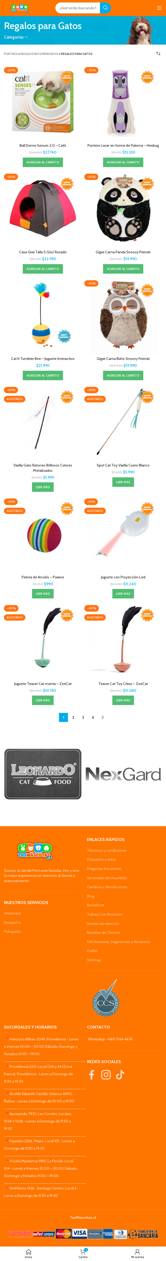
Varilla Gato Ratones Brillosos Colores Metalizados (42, 468)
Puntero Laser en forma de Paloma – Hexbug (123, 145)
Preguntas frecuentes (104, 868)
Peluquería (12, 931)
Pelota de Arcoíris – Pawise (43, 577)
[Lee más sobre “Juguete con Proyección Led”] (123, 593)
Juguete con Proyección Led (123, 577)
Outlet (92, 950)
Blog (90, 896)
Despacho (12, 922)
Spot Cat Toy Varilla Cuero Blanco (123, 465)
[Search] (83, 7)
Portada (11, 54)
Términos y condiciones (107, 850)
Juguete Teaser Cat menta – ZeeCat (43, 683)
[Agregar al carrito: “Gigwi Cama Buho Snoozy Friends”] (123, 375)
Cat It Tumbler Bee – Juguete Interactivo (43, 358)
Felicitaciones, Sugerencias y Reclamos (118, 941)
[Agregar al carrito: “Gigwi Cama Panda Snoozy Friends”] (123, 269)
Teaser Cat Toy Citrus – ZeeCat (123, 683)
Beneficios (95, 905)
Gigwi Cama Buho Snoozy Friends (123, 358)
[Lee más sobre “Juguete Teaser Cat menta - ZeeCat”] (43, 700)
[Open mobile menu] (159, 8)
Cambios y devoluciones (107, 886)
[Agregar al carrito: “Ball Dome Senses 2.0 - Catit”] (43, 162)
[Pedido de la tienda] (158, 54)
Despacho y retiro (101, 859)
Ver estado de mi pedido (107, 877)
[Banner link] (43, 774)
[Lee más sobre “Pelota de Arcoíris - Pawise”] (43, 593)
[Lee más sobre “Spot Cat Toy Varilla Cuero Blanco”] (123, 482)
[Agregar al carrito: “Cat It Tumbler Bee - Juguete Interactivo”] (43, 375)
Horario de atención (103, 923)
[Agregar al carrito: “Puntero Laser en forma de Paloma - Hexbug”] (123, 162)
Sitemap (94, 960)
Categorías (14, 37)
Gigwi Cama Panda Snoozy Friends (123, 252)
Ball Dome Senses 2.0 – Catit (43, 145)
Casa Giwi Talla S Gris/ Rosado (43, 252)
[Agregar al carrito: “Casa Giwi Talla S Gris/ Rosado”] (43, 269)
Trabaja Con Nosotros (105, 914)
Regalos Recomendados (39, 54)
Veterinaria (12, 913)
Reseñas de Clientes (103, 932)
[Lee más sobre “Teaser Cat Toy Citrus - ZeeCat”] (123, 700)
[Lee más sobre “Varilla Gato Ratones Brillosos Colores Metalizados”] (43, 487)
